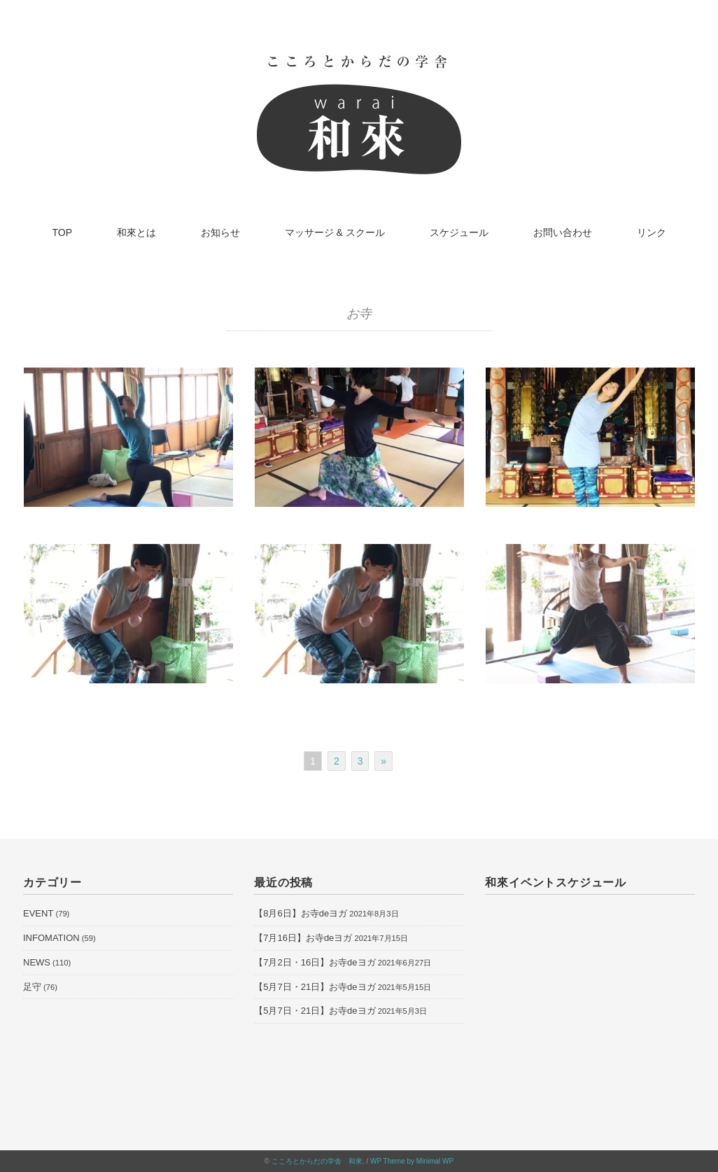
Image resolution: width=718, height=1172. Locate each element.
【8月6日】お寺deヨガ (300, 913)
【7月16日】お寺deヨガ (303, 938)
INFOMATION (51, 938)
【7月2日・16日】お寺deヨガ (314, 962)
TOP (62, 232)
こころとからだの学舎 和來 (317, 1161)
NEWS (36, 962)
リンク (651, 232)
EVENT (38, 913)
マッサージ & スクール (335, 232)
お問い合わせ (562, 232)
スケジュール (459, 232)
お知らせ (220, 232)
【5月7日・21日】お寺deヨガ (314, 987)
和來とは (136, 232)
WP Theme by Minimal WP (411, 1161)
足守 (32, 987)
